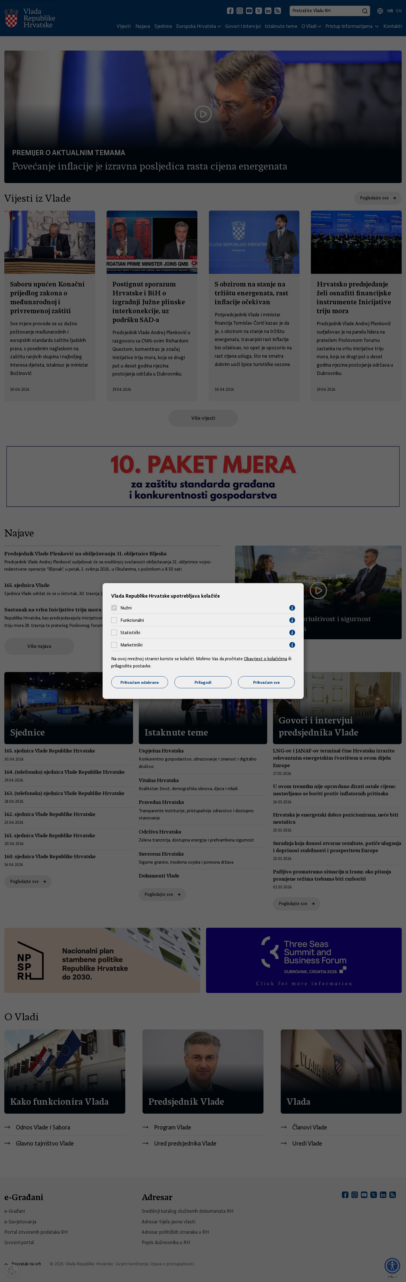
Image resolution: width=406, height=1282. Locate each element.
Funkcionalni (132, 620)
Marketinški (131, 645)
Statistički (130, 632)
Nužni (126, 608)
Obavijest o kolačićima (265, 658)
